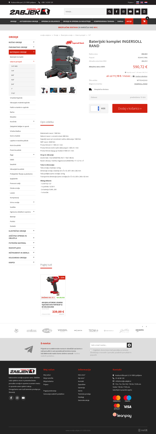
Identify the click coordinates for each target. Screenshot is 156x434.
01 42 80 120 (118, 378)
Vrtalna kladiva (15, 131)
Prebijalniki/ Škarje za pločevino (21, 174)
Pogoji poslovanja (49, 391)
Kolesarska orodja (18, 257)
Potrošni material (17, 243)
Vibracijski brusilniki (17, 169)
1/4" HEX (14, 66)
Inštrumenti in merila (19, 253)
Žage (11, 155)
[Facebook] (117, 12)
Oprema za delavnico (50, 21)
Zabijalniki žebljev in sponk (19, 126)
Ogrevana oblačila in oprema (20, 212)
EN (141, 2)
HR (145, 2)
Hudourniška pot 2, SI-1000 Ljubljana (22, 2)
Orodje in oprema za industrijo (77, 21)
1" (12, 89)
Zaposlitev (81, 384)
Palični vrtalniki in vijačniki (19, 107)
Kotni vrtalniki (15, 136)
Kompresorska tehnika (104, 21)
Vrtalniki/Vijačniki (16, 98)
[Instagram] (123, 12)
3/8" (12, 75)
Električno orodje (17, 231)
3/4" (12, 84)
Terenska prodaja (84, 394)
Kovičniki (13, 122)
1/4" (12, 71)
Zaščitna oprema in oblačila (18, 237)
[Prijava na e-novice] (129, 345)
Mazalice (13, 117)
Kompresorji (14, 198)
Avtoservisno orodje (29, 21)
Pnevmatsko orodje (18, 47)
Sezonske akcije (83, 400)
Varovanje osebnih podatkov (53, 394)
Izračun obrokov (141, 76)
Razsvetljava (15, 248)
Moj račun (47, 375)
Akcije (129, 21)
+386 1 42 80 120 (46, 2)
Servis (80, 391)
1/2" (12, 80)
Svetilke (13, 207)
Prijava (131, 2)
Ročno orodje (15, 42)
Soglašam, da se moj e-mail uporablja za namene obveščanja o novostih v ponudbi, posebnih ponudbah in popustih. (110, 352)
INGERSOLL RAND (140, 84)
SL (137, 2)
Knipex (12, 262)
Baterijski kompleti (16, 57)
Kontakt (81, 381)
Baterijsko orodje (18, 52)
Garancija (81, 387)
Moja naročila (48, 378)
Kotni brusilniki (15, 145)
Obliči (12, 160)
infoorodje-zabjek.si (123, 381)
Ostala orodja (15, 188)
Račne (12, 112)
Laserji (12, 193)
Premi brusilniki (15, 150)
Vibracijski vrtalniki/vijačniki (20, 102)
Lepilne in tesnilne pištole (19, 141)
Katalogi (81, 397)
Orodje (13, 21)
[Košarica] (144, 21)
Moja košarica (48, 381)
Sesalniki (13, 164)
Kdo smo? (81, 375)
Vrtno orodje (14, 202)
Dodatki (13, 226)
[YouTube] (130, 12)
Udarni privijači (16, 62)
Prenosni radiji (15, 183)
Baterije (12, 217)
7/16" (13, 93)
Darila (120, 21)
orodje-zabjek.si (45, 35)
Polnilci (12, 221)
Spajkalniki (14, 179)
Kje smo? (81, 378)
